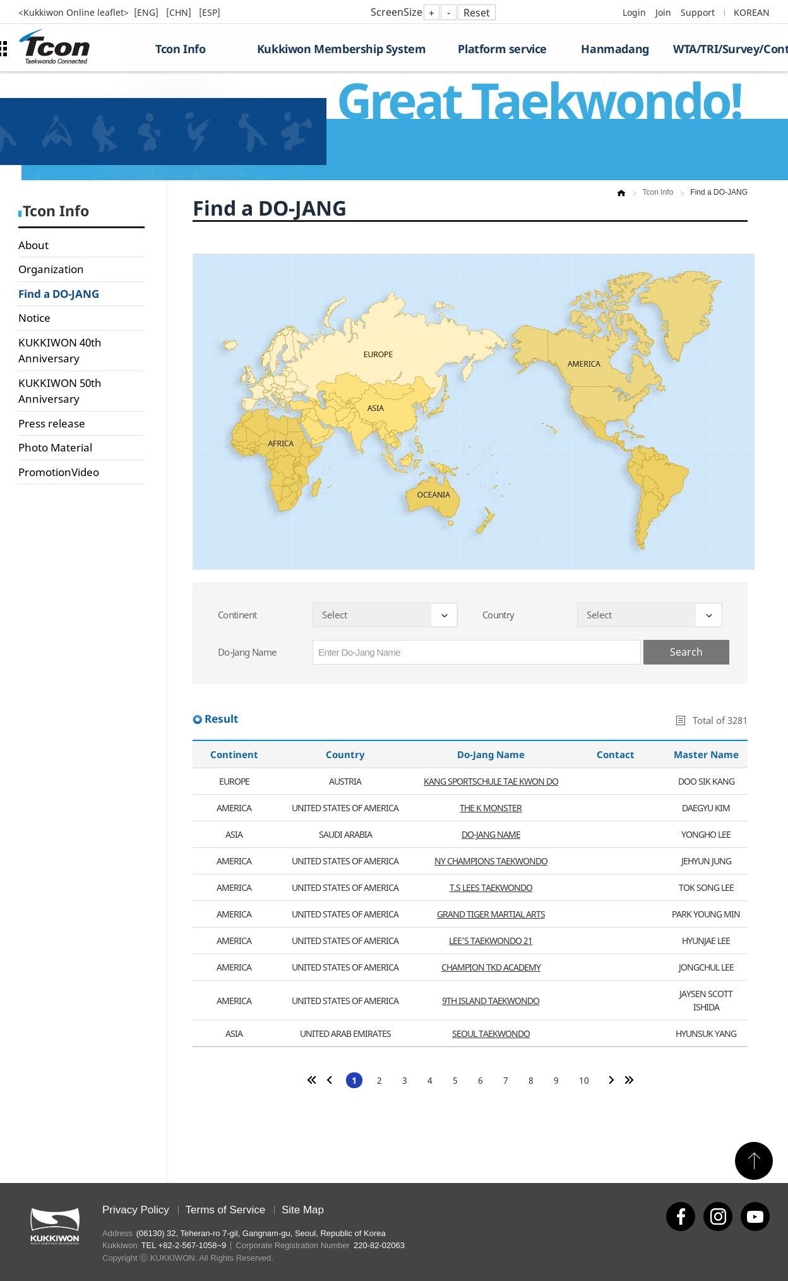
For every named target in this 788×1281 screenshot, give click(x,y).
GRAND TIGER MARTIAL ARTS (491, 914)
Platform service (502, 48)
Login (634, 12)
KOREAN (752, 12)
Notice (34, 317)
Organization (51, 269)
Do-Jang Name (247, 652)
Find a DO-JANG (58, 293)
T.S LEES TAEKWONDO (491, 887)
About (33, 245)
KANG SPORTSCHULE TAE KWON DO (491, 781)
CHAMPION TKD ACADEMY (490, 967)
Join (663, 12)
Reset (476, 13)
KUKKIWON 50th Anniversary (60, 391)
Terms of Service (226, 1210)
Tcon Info (180, 48)
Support (698, 12)
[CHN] (180, 12)
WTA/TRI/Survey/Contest (721, 48)
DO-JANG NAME (491, 834)
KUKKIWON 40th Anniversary (60, 350)
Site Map (303, 1210)
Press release (51, 423)
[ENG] (147, 12)
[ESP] (209, 12)
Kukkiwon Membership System (341, 48)
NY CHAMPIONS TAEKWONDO (490, 861)
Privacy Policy (135, 1210)
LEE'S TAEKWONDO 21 (490, 941)
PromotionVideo (58, 472)
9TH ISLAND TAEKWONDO (490, 1001)
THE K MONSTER (491, 808)
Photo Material (55, 447)
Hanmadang (614, 48)
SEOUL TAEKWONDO (491, 1033)
